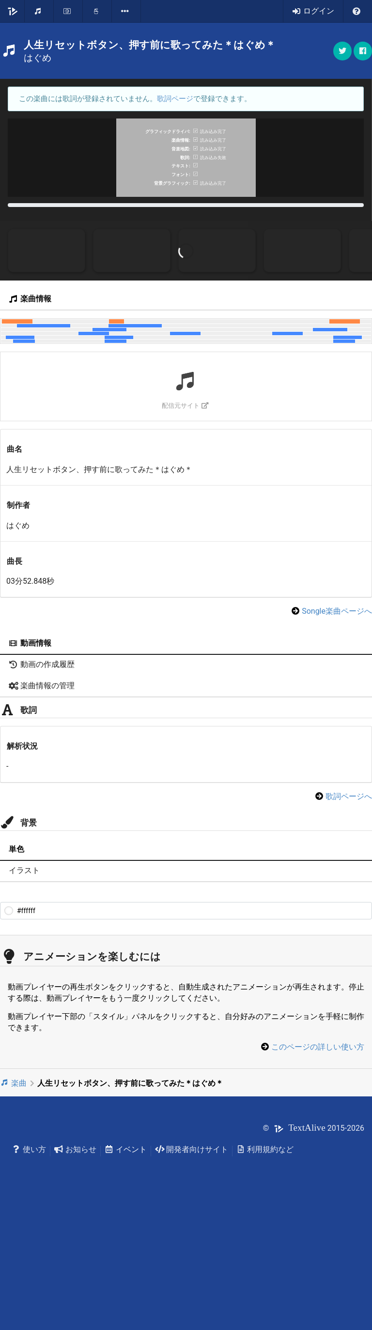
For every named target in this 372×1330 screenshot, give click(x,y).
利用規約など (265, 1270)
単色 (16, 971)
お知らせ (75, 1270)
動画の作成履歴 (42, 786)
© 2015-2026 (313, 1249)
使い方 (29, 1270)
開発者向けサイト (191, 1270)
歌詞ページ (175, 98)
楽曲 (13, 1204)
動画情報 (30, 765)
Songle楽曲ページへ (337, 733)
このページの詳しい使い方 (317, 1168)
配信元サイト (185, 527)
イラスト (24, 992)
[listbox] (126, 11)
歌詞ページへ (349, 917)
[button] (363, 51)
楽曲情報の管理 (42, 807)
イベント (126, 1270)
